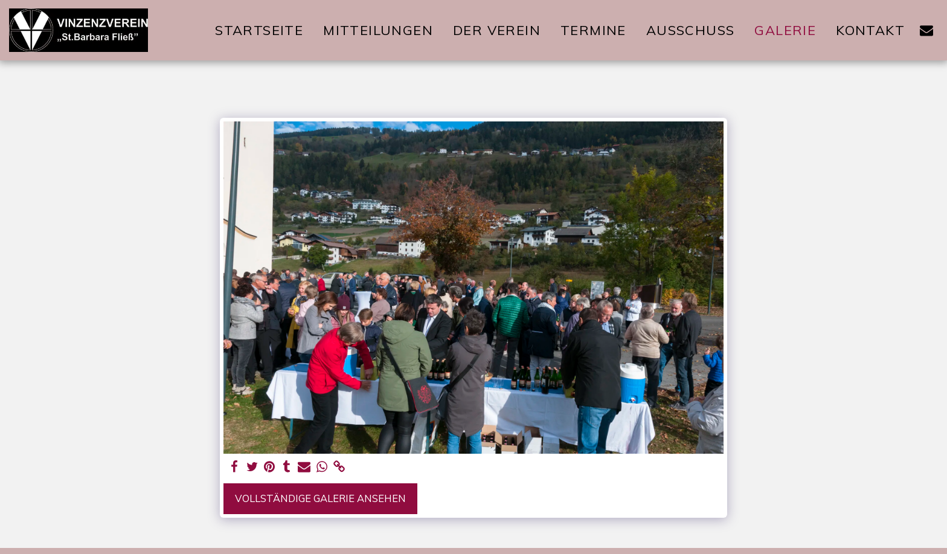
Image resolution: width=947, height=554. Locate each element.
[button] (926, 30)
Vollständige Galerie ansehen (320, 498)
